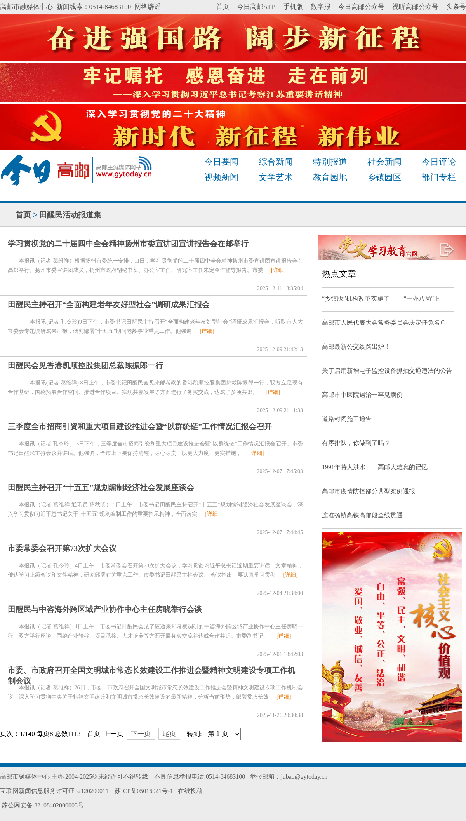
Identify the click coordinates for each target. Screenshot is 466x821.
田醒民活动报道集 (70, 214)
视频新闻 (221, 177)
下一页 (141, 734)
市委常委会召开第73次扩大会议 (62, 548)
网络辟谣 (147, 6)
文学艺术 (276, 177)
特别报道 (330, 162)
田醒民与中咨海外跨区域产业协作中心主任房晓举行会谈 (105, 609)
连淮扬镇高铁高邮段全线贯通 (362, 515)
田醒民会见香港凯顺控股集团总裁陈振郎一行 (85, 365)
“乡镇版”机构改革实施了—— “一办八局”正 (381, 298)
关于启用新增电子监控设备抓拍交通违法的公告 (387, 370)
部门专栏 (439, 177)
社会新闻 (384, 162)
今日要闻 (221, 162)
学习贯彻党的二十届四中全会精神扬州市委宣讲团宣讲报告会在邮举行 (128, 243)
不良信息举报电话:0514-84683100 (199, 776)
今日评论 (439, 162)
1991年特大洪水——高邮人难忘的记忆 (375, 467)
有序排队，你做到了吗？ (356, 443)
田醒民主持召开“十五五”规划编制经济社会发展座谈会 (101, 487)
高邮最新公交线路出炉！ (356, 346)
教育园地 (330, 177)
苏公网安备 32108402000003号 (42, 805)
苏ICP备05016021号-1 (144, 791)
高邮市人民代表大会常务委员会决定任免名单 (384, 322)
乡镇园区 (384, 177)
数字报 (320, 6)
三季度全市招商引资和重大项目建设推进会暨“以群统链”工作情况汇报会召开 (140, 426)
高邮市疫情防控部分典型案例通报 (368, 491)
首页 (222, 6)
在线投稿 (190, 791)
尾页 (169, 734)
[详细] (278, 270)
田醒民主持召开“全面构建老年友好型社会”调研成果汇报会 (109, 304)
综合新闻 (276, 162)
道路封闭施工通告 (347, 419)
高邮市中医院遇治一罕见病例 (362, 394)
